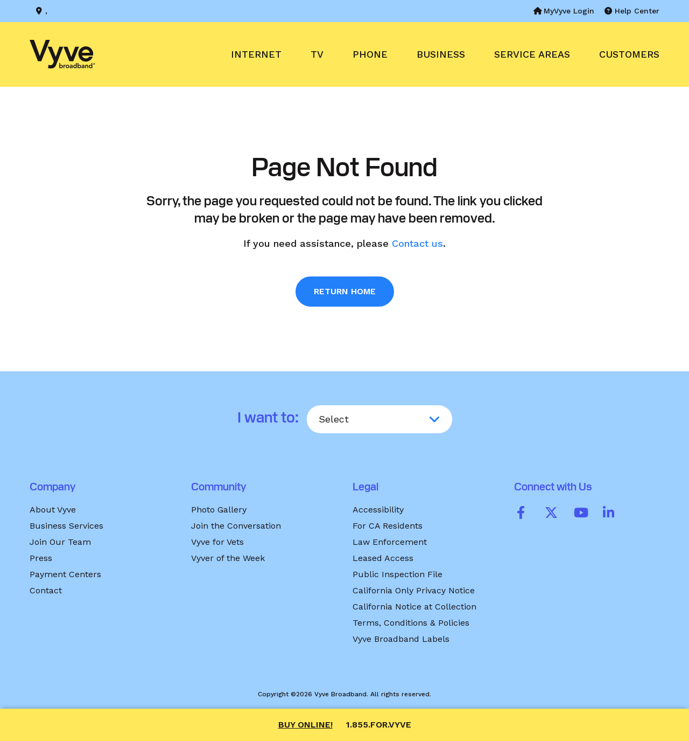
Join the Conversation (236, 526)
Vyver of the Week (228, 558)
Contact (46, 590)
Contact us (417, 243)
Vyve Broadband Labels (401, 639)
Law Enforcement (390, 542)
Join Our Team (60, 542)
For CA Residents (388, 526)
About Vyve (53, 509)
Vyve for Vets (217, 542)
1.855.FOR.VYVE (378, 724)
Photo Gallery (219, 509)
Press (41, 558)
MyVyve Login (563, 10)
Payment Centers (65, 574)
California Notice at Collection (414, 606)
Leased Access (383, 558)
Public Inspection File (397, 574)
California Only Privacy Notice (414, 590)
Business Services (66, 526)
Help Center (631, 10)
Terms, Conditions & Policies (411, 623)
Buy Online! (305, 724)
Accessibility (378, 509)
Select (334, 419)
